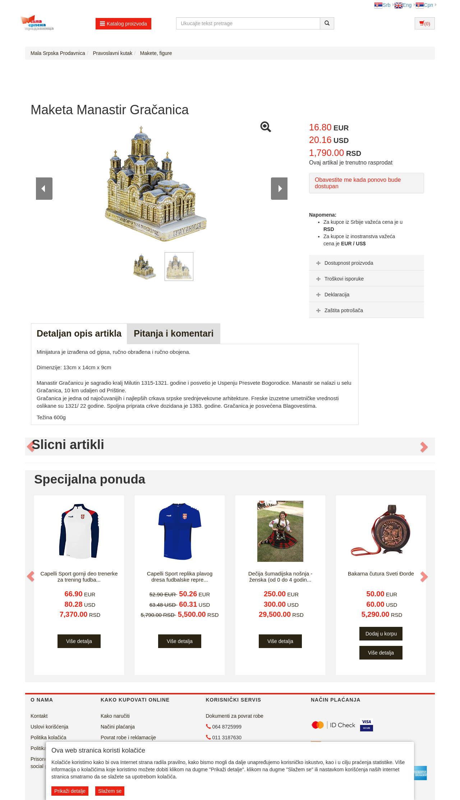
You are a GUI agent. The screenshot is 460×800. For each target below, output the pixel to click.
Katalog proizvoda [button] (123, 24)
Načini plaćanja (118, 727)
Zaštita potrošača (338, 310)
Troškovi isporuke (339, 279)
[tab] (366, 262)
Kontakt (39, 716)
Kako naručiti (115, 716)
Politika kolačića (48, 737)
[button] (31, 447)
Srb (382, 5)
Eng (403, 5)
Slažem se (109, 791)
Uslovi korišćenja (49, 727)
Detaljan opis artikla (79, 333)
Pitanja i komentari (173, 333)
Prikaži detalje (70, 791)
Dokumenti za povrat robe (234, 716)
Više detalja (79, 641)
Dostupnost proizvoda (343, 263)
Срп (424, 5)
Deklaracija (331, 294)
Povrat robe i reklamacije (128, 737)
